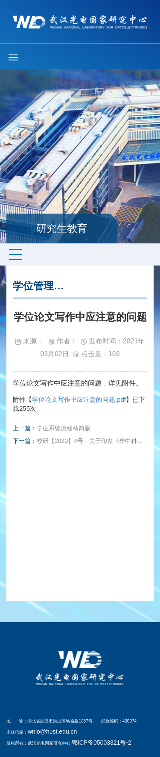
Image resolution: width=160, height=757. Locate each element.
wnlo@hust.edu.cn (52, 731)
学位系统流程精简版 (63, 428)
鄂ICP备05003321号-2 (101, 742)
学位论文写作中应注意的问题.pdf (79, 399)
